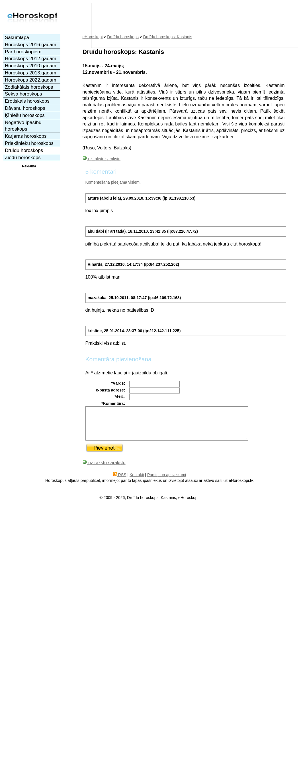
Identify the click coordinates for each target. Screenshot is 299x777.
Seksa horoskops (23, 94)
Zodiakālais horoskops (29, 87)
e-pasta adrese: (110, 390)
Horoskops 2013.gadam (30, 73)
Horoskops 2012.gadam (30, 58)
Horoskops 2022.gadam (30, 80)
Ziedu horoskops (23, 157)
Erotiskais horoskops (27, 101)
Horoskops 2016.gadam (30, 44)
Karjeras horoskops (25, 136)
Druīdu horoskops (24, 150)
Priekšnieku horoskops (29, 143)
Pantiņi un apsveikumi (166, 474)
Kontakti (137, 474)
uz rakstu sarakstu (102, 159)
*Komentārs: (113, 403)
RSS (119, 474)
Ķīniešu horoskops (25, 115)
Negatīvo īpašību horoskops (23, 126)
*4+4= (119, 396)
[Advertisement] (29, 190)
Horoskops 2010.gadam (30, 65)
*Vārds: (118, 383)
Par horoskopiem (23, 51)
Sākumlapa (17, 37)
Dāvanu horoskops (25, 108)
